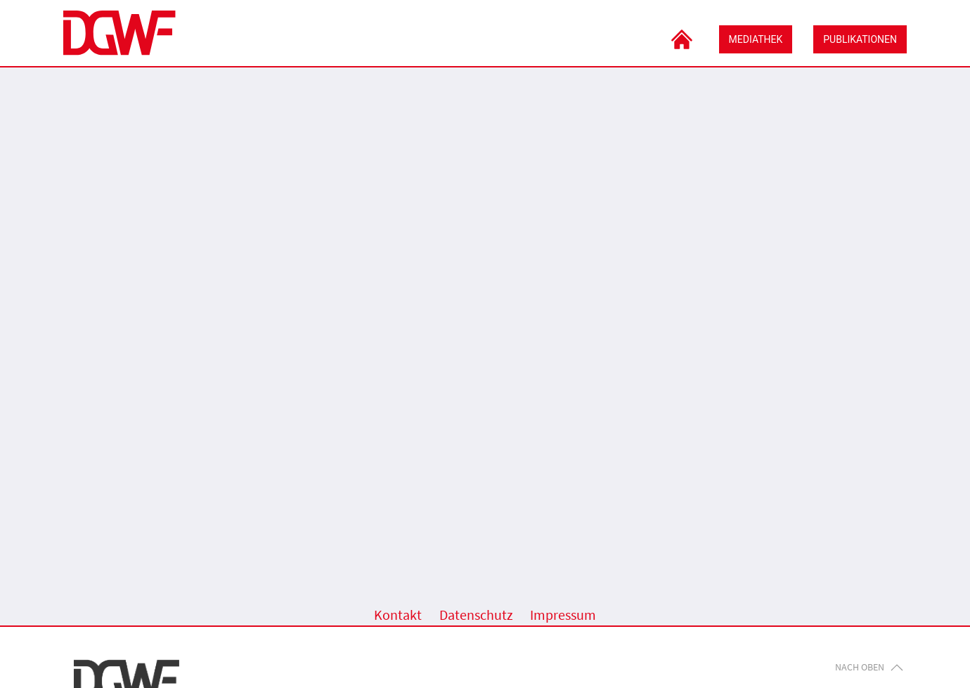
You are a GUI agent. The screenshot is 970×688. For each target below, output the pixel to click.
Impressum (563, 615)
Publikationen (860, 39)
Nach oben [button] (869, 667)
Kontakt (398, 615)
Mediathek (756, 39)
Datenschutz (476, 615)
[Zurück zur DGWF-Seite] (119, 33)
